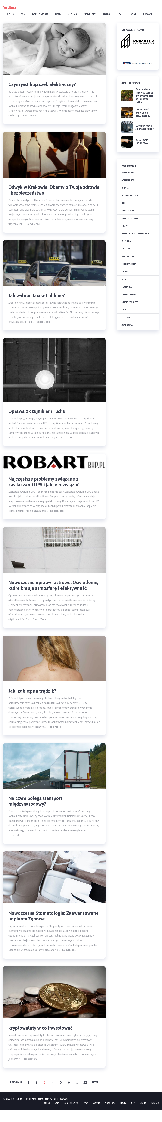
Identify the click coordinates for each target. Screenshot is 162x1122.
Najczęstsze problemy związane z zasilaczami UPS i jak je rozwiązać (46, 484)
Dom (23, 14)
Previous (16, 1094)
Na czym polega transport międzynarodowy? (37, 812)
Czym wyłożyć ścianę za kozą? (144, 127)
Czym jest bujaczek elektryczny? (44, 85)
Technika (127, 287)
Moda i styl (90, 14)
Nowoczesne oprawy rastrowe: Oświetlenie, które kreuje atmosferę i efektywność (50, 592)
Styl (119, 14)
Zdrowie (147, 14)
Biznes (10, 14)
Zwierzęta (127, 325)
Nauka (106, 14)
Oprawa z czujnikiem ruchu (39, 413)
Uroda (132, 14)
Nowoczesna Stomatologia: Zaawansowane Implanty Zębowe (45, 927)
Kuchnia (72, 14)
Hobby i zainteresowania (135, 233)
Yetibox (9, 7)
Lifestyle (126, 249)
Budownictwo (130, 195)
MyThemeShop (41, 1111)
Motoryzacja (129, 264)
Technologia (129, 294)
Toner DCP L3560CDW (141, 142)
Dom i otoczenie (131, 218)
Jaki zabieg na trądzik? (34, 701)
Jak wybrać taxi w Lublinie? (39, 297)
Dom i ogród (128, 210)
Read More (29, 116)
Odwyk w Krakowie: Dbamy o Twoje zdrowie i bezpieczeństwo (48, 191)
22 (85, 1094)
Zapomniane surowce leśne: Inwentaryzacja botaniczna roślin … (144, 96)
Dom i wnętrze (40, 14)
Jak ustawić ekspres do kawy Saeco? (142, 112)
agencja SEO (128, 180)
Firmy (58, 14)
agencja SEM (128, 172)
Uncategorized (130, 302)
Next (95, 1094)
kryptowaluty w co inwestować (43, 1040)
